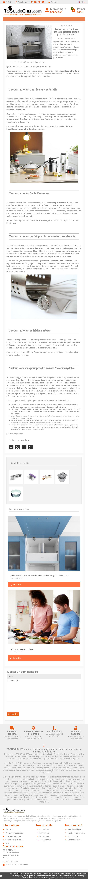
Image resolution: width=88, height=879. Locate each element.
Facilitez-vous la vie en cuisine (21, 649)
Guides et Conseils (69, 38)
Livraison (9, 829)
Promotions (44, 829)
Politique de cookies (76, 833)
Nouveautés (44, 833)
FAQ (7, 843)
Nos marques (44, 836)
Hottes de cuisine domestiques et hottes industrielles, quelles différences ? (39, 576)
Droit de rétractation (14, 833)
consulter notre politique (65, 878)
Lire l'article (15, 584)
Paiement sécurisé (13, 836)
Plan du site (73, 836)
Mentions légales (75, 829)
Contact (53, 2)
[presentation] (24, 707)
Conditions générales (14, 839)
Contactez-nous (74, 839)
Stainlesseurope (13, 116)
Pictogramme (45, 839)
